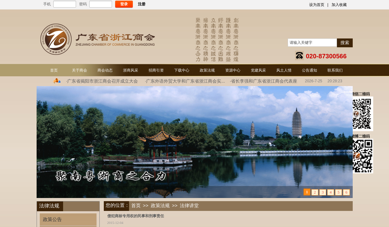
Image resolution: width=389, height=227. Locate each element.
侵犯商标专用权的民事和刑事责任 (135, 216)
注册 (141, 4)
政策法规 (160, 205)
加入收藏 (339, 5)
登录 (124, 4)
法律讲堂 (189, 205)
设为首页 (316, 5)
